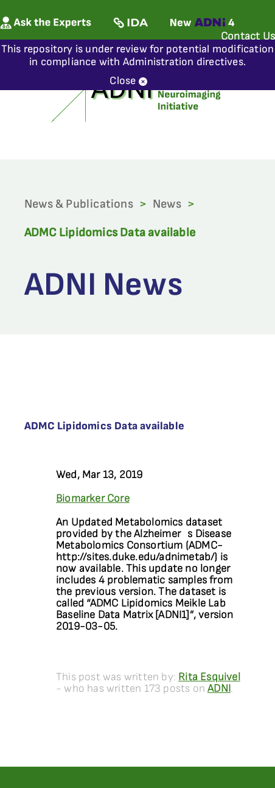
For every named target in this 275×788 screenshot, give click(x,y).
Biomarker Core (93, 498)
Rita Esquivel (209, 676)
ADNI (219, 688)
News (167, 204)
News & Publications (78, 204)
